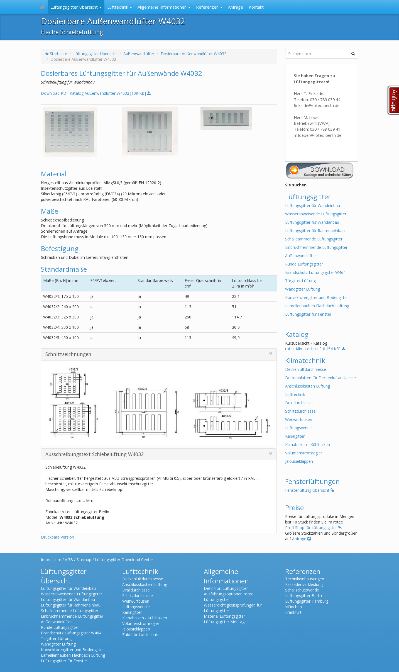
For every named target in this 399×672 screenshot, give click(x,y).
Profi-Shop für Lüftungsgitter (313, 527)
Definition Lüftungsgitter (226, 588)
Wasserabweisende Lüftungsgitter (315, 213)
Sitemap (84, 559)
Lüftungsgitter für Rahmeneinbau (315, 230)
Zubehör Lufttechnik (140, 634)
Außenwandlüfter (138, 53)
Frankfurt (293, 612)
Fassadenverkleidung (304, 584)
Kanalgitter (295, 436)
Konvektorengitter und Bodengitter (316, 297)
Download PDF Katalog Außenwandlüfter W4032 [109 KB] (96, 93)
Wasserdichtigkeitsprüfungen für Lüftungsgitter (233, 607)
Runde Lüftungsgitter (304, 264)
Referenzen (209, 7)
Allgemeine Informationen (164, 7)
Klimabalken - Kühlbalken (307, 444)
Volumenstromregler (303, 453)
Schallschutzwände (302, 590)
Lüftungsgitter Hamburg (306, 601)
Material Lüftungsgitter (224, 616)
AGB (69, 559)
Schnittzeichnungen (159, 354)
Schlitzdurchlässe (300, 411)
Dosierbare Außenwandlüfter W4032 (193, 53)
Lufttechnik (119, 7)
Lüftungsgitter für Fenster (308, 314)
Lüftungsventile (299, 427)
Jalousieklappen (299, 461)
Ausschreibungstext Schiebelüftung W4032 (159, 454)
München (293, 606)
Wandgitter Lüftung (302, 289)
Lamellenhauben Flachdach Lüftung (317, 305)
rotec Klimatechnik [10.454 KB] (315, 348)
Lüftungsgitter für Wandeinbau (312, 205)
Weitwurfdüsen (298, 419)
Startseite (56, 53)
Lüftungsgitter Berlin (303, 595)
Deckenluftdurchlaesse (305, 369)
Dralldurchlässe (299, 402)
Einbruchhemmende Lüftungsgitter (316, 247)
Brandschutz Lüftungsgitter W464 (315, 272)
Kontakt (256, 7)
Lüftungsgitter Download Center (124, 559)
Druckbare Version (57, 537)
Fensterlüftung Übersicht (309, 490)
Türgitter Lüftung (300, 280)
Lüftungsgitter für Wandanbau (312, 222)
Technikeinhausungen (304, 578)
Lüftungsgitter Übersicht (76, 7)
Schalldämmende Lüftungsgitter (313, 239)
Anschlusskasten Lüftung (307, 386)
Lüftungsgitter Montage (225, 621)
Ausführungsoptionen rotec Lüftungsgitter (228, 596)
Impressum (51, 559)
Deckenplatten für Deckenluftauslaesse (320, 377)
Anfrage (235, 7)
